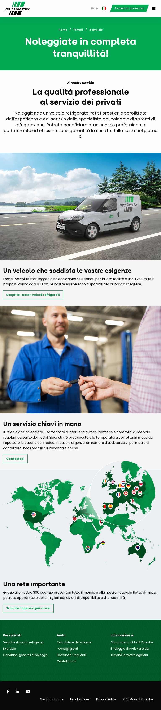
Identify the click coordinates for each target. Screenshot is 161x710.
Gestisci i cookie (52, 699)
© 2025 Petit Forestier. (139, 699)
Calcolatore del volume (74, 642)
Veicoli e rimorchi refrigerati (23, 642)
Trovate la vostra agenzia (129, 655)
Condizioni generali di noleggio (25, 655)
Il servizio (9, 649)
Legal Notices (80, 699)
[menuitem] (98, 8)
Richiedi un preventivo (129, 8)
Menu (153, 8)
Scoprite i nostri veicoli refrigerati (33, 295)
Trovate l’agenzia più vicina (28, 608)
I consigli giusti (67, 649)
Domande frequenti (71, 655)
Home (62, 30)
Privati (78, 30)
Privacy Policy (106, 699)
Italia (98, 8)
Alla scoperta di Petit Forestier (132, 642)
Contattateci (66, 661)
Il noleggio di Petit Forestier (129, 649)
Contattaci (15, 459)
